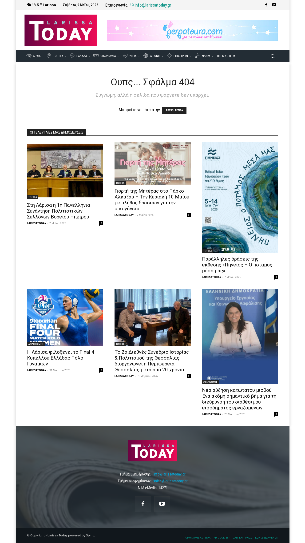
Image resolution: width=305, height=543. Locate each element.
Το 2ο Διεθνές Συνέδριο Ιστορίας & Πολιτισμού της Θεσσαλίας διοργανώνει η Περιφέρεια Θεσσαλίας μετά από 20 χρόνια (152, 361)
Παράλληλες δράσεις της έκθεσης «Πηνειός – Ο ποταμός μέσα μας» (237, 264)
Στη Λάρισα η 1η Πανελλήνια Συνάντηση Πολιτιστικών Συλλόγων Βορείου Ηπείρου (58, 211)
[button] (272, 56)
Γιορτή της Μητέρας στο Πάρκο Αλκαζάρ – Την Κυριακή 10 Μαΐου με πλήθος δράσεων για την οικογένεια (152, 199)
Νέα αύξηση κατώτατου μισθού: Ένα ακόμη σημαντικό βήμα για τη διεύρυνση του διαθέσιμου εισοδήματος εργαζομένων (239, 399)
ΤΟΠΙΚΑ (32, 197)
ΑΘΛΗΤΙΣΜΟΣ (36, 344)
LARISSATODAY (36, 223)
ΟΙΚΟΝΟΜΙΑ (210, 382)
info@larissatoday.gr (150, 5)
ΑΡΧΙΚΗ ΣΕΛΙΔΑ (174, 110)
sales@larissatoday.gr (170, 481)
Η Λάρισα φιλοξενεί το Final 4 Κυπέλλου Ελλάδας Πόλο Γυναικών (60, 358)
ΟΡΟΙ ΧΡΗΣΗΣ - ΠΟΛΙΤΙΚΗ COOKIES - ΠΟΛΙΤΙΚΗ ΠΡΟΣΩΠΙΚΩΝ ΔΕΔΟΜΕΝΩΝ (231, 537)
